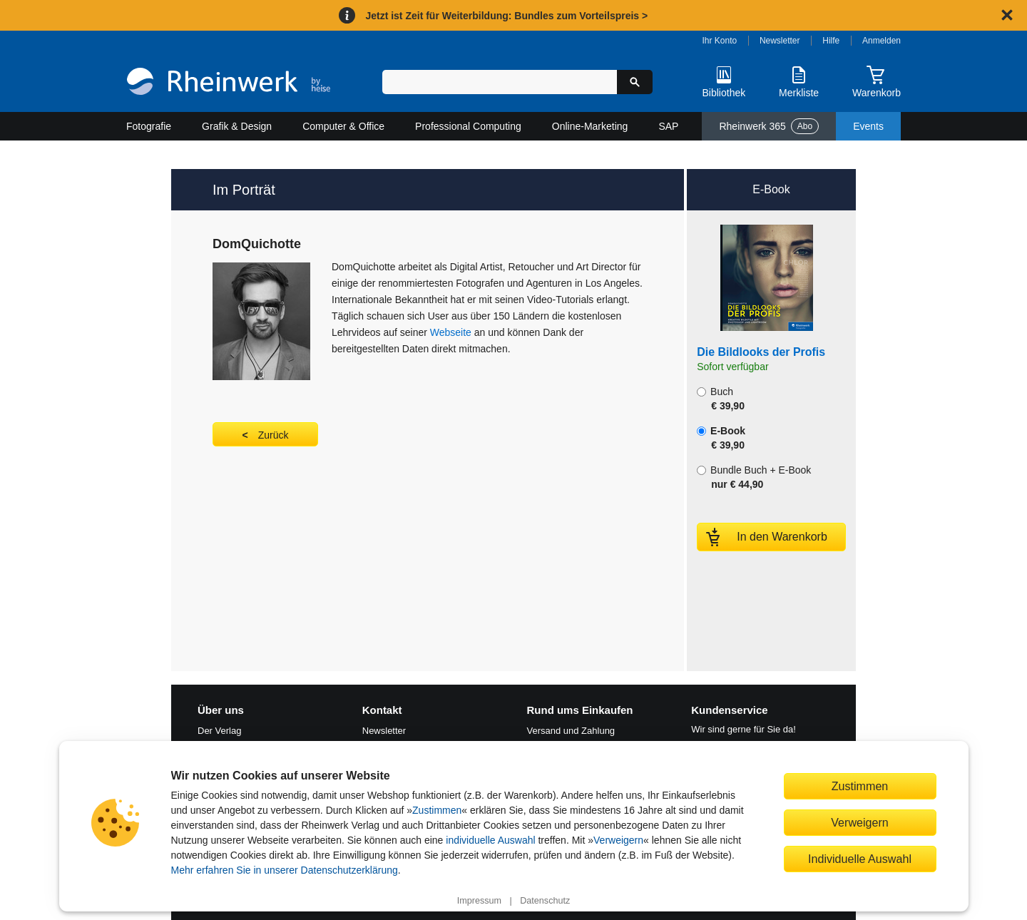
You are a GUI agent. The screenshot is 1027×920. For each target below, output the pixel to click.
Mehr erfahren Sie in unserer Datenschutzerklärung (284, 870)
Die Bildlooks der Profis (761, 352)
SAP (668, 126)
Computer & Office (343, 126)
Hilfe (830, 41)
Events (868, 126)
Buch (721, 399)
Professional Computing (468, 126)
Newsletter (780, 41)
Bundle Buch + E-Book (754, 477)
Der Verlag (219, 730)
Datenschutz (545, 901)
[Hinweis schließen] (1007, 15)
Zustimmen (436, 810)
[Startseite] (228, 83)
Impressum (479, 901)
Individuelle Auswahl (859, 858)
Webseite (452, 332)
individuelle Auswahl (490, 840)
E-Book (721, 438)
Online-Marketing (590, 126)
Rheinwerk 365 (769, 126)
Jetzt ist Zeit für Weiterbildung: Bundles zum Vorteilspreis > (506, 15)
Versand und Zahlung (571, 730)
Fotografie (148, 126)
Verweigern (618, 840)
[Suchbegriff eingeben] (499, 82)
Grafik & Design (237, 126)
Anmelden (881, 41)
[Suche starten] (635, 82)
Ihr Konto (719, 41)
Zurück (273, 435)
